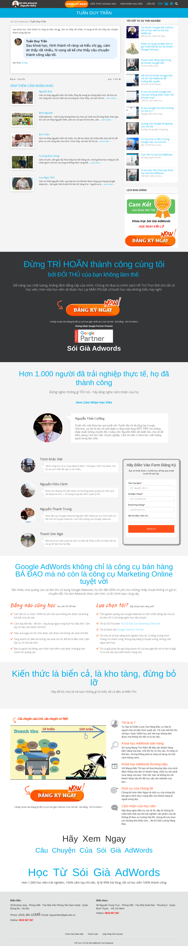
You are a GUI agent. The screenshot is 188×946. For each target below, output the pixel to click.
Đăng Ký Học (76, 4)
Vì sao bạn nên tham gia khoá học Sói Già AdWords (157, 172)
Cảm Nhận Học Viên (131, 3)
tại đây (24, 62)
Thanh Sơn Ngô (51, 533)
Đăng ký (151, 528)
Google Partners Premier (131, 629)
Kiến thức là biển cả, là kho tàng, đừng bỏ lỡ (94, 678)
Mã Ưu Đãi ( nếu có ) (138, 515)
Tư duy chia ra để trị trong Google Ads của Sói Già (155, 140)
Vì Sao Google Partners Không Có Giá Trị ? (157, 109)
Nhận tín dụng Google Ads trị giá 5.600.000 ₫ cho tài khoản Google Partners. (157, 46)
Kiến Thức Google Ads (103, 3)
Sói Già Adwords (19, 21)
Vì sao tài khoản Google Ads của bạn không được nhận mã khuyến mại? (157, 94)
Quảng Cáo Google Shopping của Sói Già (156, 125)
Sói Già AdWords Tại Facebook (99, 942)
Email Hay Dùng (136, 504)
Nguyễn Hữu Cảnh (54, 483)
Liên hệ (151, 3)
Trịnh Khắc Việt (51, 459)
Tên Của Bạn (135, 483)
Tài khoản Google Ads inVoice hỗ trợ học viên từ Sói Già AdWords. (157, 30)
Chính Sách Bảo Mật (73, 933)
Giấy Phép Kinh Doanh (113, 933)
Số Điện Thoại (135, 494)
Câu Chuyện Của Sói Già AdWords (94, 849)
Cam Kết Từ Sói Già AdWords (156, 154)
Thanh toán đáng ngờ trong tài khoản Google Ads (156, 61)
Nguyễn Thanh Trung (56, 508)
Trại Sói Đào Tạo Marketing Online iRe (140, 623)
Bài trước (18, 79)
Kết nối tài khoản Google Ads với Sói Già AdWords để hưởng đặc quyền (156, 78)
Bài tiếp (114, 79)
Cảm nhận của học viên (139, 806)
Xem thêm (113, 98)
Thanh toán (92, 933)
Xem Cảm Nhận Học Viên (94, 402)
